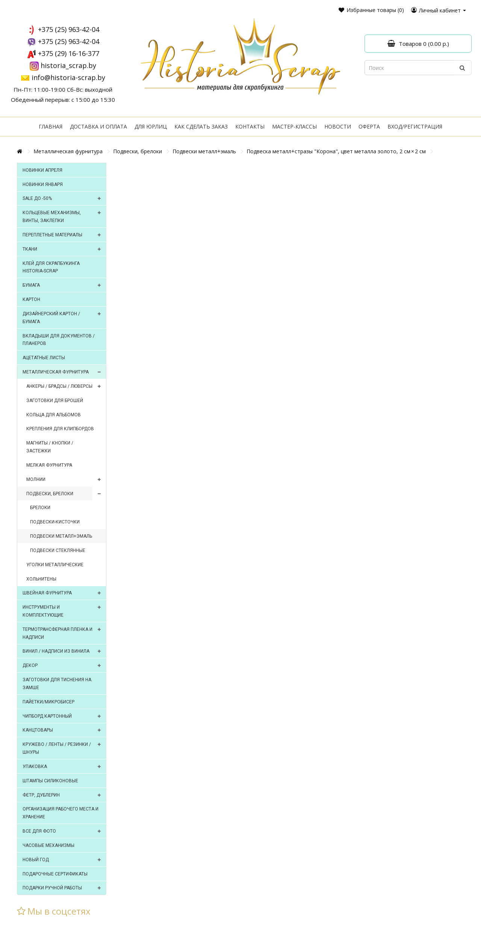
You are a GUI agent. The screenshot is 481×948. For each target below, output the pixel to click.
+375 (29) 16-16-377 (68, 53)
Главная (50, 126)
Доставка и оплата (98, 126)
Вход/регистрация (414, 126)
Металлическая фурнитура (68, 151)
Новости (337, 126)
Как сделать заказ (201, 126)
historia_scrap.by (68, 65)
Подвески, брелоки (137, 151)
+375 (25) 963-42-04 (68, 29)
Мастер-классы (294, 126)
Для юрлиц (151, 126)
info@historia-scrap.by (68, 77)
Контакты (250, 126)
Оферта (369, 126)
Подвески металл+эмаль (204, 151)
